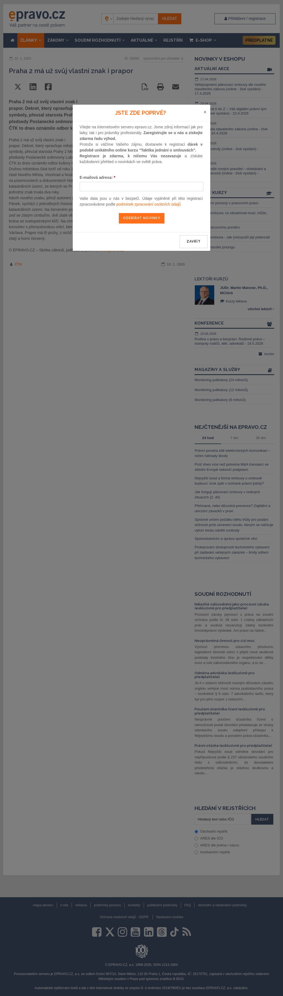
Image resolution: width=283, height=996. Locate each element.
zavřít (194, 241)
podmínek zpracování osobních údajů (148, 204)
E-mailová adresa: (97, 177)
